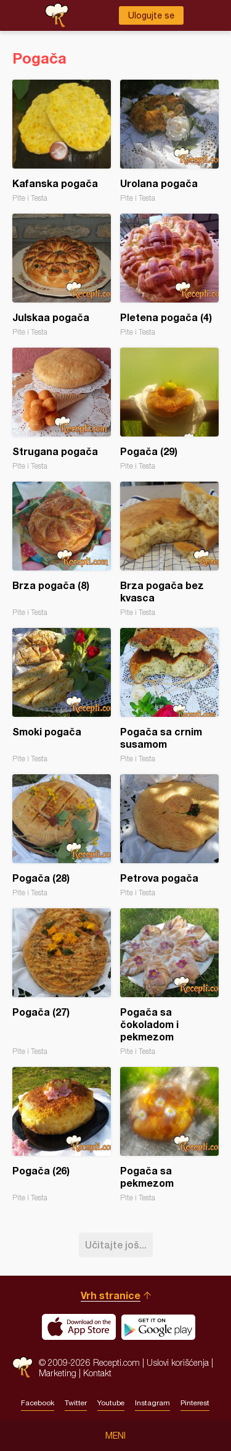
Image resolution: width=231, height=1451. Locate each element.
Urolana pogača (169, 141)
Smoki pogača (61, 695)
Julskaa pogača (61, 275)
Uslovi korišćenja (178, 1362)
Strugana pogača (61, 409)
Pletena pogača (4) (169, 275)
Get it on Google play (158, 1327)
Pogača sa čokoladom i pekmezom (169, 982)
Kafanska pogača (61, 141)
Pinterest (194, 1403)
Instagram (152, 1403)
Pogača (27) (61, 982)
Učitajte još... (116, 1244)
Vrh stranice (110, 1295)
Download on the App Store (79, 1327)
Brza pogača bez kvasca (169, 549)
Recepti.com (22, 1367)
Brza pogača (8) (61, 549)
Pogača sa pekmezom (169, 1134)
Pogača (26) (61, 1134)
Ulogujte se (151, 15)
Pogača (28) (61, 835)
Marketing (57, 1373)
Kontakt (97, 1373)
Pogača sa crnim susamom (169, 695)
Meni (115, 1436)
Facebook (37, 1403)
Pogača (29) (169, 409)
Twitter (76, 1403)
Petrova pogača (169, 835)
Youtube (110, 1403)
